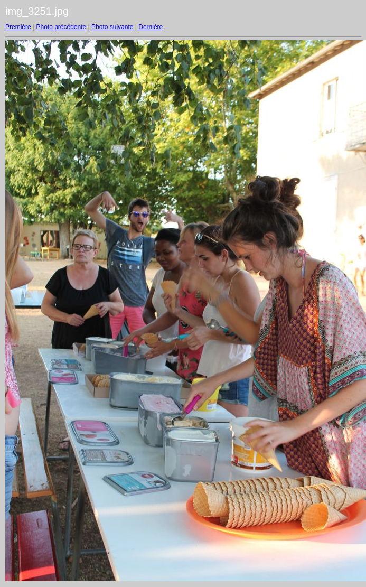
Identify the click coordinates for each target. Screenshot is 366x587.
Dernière (150, 27)
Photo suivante (112, 27)
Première (18, 27)
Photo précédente (61, 27)
